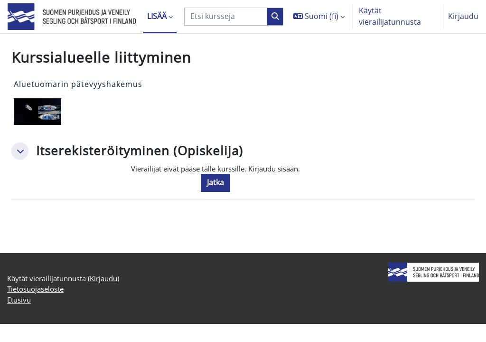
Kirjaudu (463, 16)
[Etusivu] (72, 16)
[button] (319, 16)
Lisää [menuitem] (157, 16)
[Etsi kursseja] (225, 17)
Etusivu (20, 317)
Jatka (223, 183)
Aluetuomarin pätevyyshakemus (78, 84)
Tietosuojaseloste (38, 306)
